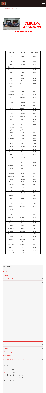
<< (4, 370)
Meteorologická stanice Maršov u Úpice (13, 359)
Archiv (4, 282)
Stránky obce (6, 344)
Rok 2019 (5, 275)
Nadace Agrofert (7, 355)
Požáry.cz (5, 348)
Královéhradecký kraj (8, 352)
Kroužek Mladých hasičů (9, 278)
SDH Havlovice (11, 9)
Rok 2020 (5, 271)
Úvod (4, 9)
